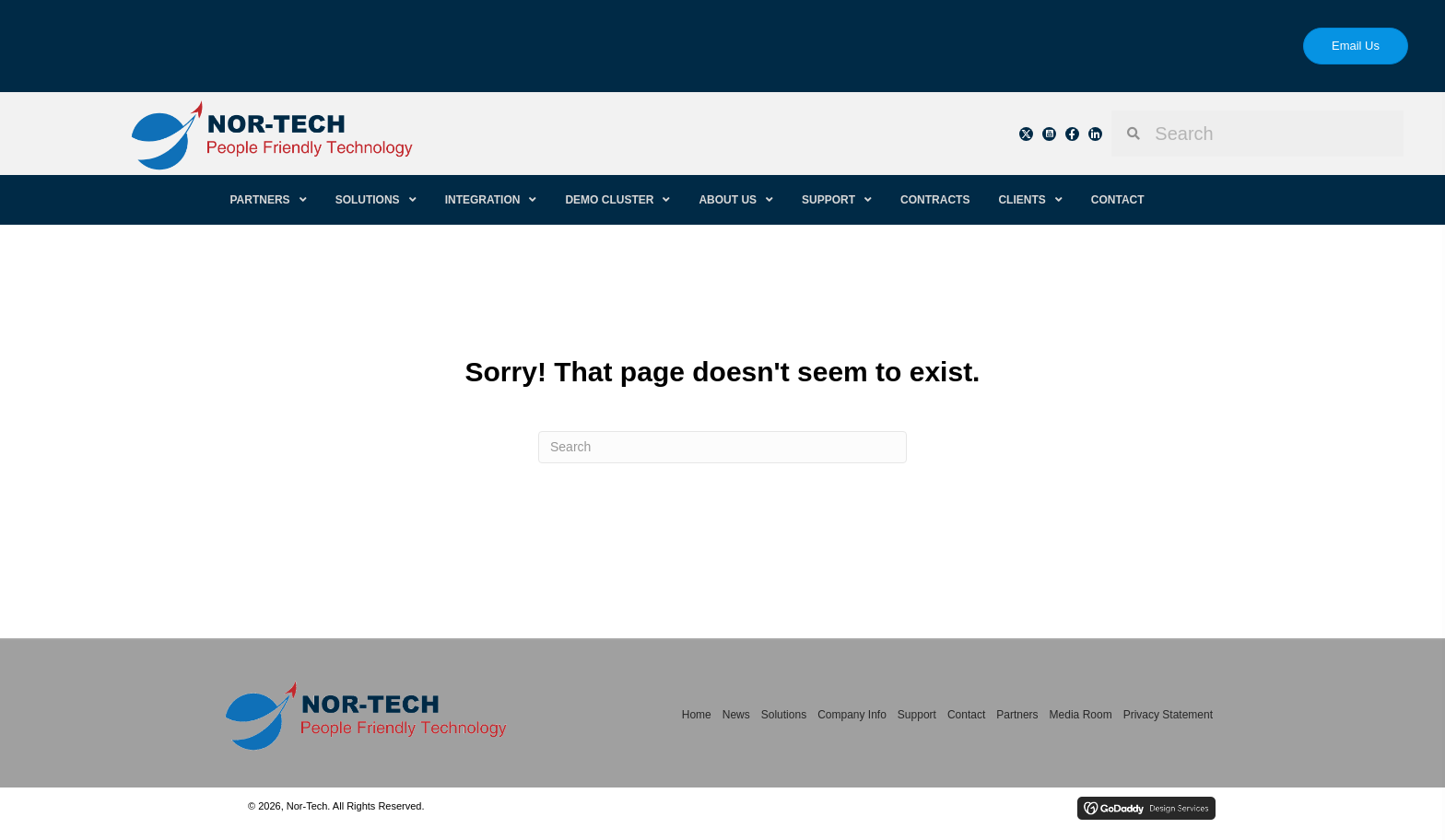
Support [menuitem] (917, 714)
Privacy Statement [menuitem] (1168, 714)
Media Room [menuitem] (1081, 714)
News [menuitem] (736, 714)
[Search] (722, 447)
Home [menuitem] (696, 714)
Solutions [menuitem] (783, 714)
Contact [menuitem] (966, 714)
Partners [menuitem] (1017, 714)
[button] (1026, 134)
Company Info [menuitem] (852, 714)
